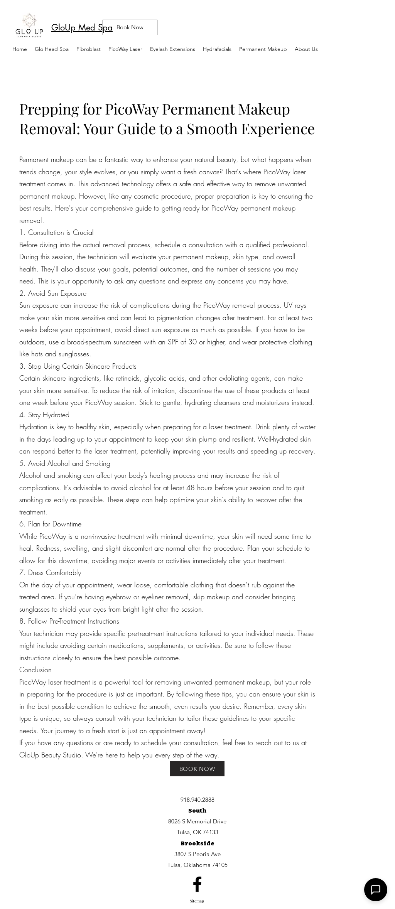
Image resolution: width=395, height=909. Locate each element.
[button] (125, 49)
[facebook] (197, 884)
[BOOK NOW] (197, 768)
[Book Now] (130, 27)
